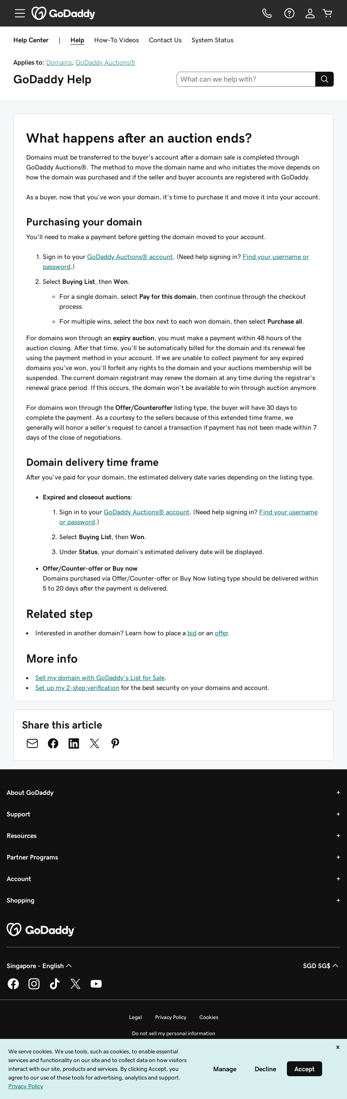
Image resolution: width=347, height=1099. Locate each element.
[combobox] (246, 79)
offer (221, 632)
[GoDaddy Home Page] (41, 930)
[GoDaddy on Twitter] (75, 988)
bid (192, 632)
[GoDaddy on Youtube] (96, 988)
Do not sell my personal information (173, 1033)
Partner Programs (32, 857)
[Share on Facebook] (53, 743)
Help (77, 39)
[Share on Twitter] (94, 743)
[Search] (324, 79)
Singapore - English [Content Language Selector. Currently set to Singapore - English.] (40, 966)
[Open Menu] (16, 13)
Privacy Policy (170, 1017)
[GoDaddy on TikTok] (54, 988)
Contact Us (165, 39)
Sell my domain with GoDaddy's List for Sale (100, 677)
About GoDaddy (30, 792)
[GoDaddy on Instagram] (34, 988)
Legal (135, 1017)
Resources (21, 835)
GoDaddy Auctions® (105, 62)
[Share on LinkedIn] (73, 743)
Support (18, 814)
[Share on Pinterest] (115, 743)
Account (19, 878)
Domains (59, 62)
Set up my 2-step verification (77, 687)
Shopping (20, 900)
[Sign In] (310, 13)
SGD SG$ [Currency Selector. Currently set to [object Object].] (321, 966)
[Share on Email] (32, 743)
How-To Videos (116, 39)
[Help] (288, 13)
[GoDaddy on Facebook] (13, 988)
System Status (212, 39)
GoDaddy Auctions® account (130, 256)
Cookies (208, 1017)
